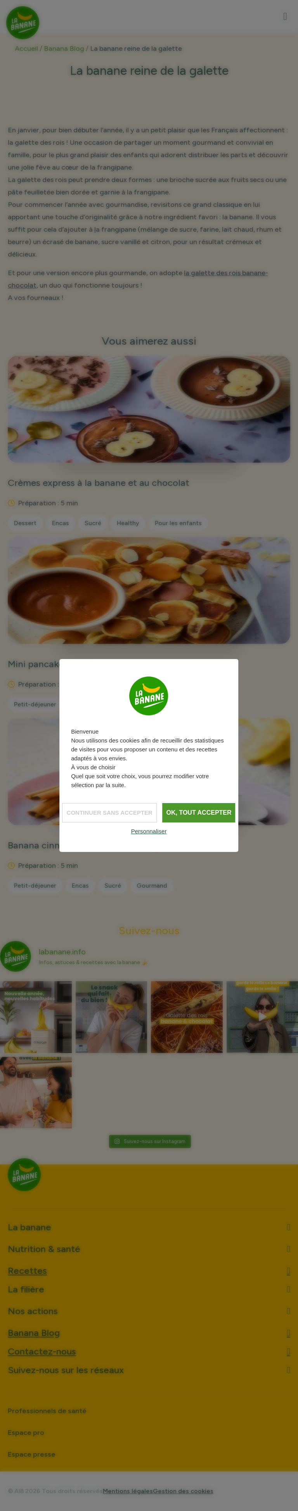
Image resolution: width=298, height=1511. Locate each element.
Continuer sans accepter (109, 812)
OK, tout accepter (199, 812)
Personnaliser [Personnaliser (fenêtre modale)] (149, 831)
